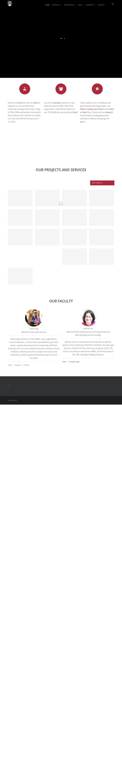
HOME (47, 5)
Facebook (18, 365)
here (21, 102)
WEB (80, 5)
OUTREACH (57, 5)
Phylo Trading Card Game (92, 109)
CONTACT (101, 5)
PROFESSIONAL (70, 5)
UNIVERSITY (90, 5)
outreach (57, 102)
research (109, 112)
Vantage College (74, 362)
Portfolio (26, 365)
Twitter (10, 365)
